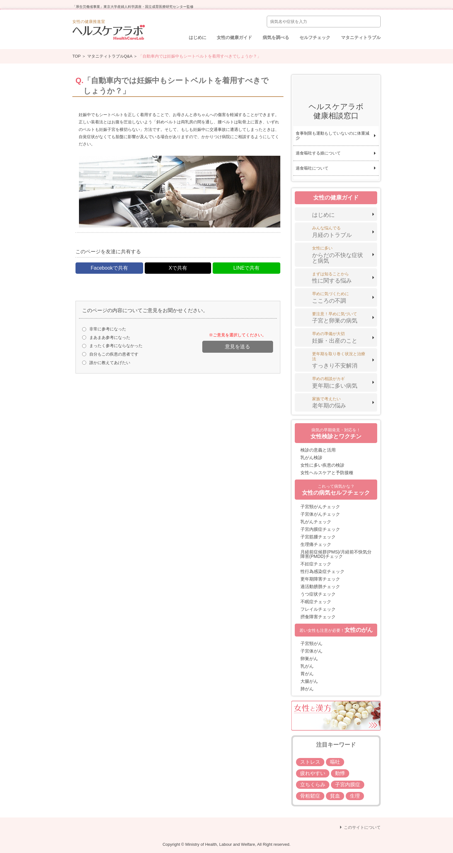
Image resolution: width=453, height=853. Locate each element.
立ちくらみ (312, 784)
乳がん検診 (311, 457)
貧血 (335, 796)
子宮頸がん (311, 643)
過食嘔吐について (312, 168)
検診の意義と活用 (318, 450)
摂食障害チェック (318, 616)
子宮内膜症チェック (320, 529)
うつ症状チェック (318, 594)
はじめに (197, 37)
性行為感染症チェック (322, 571)
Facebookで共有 (109, 268)
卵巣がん (309, 658)
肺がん (307, 689)
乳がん (307, 666)
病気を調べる (276, 37)
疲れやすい (312, 773)
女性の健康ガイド (234, 37)
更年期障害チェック (320, 579)
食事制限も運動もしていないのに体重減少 (332, 136)
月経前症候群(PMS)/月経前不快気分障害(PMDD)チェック (336, 554)
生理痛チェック (315, 544)
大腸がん (309, 681)
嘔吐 (335, 762)
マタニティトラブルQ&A (109, 56)
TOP (76, 56)
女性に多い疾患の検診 (322, 465)
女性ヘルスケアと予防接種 (326, 472)
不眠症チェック (315, 601)
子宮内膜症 (347, 784)
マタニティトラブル (361, 37)
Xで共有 (178, 268)
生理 (355, 796)
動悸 (340, 773)
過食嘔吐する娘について (318, 153)
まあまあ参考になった (109, 337)
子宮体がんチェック (320, 514)
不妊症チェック (315, 564)
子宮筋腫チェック (318, 537)
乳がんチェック (315, 521)
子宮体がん (311, 651)
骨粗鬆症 (310, 796)
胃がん (307, 673)
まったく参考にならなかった (116, 345)
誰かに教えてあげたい (109, 362)
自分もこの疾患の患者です (113, 354)
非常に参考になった (107, 329)
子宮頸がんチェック (320, 506)
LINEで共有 (246, 268)
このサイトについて (362, 827)
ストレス (310, 762)
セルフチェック (314, 37)
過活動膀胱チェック (320, 586)
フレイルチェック (318, 609)
